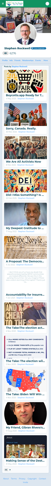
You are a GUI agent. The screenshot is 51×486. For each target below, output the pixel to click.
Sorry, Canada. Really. (21, 128)
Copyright (32, 479)
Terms (14, 479)
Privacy (22, 479)
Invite (25, 482)
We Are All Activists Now (23, 161)
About (6, 479)
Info (11, 60)
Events (38, 60)
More (46, 60)
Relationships (28, 60)
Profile (5, 60)
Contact (42, 479)
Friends (17, 60)
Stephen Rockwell (19, 66)
